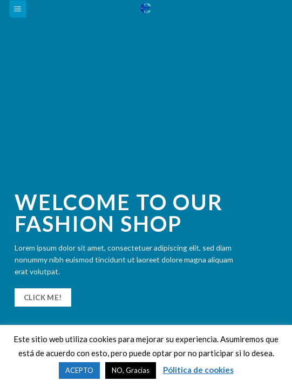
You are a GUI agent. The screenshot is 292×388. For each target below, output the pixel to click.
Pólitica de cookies (198, 370)
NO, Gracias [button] (131, 370)
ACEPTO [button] (79, 370)
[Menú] (18, 9)
